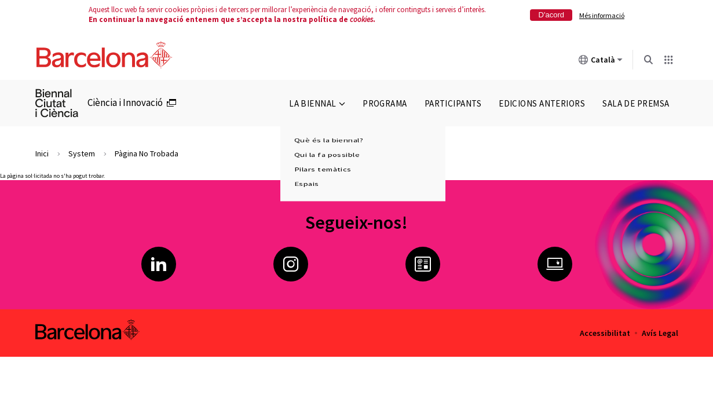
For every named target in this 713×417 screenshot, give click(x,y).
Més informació (601, 15)
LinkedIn (158, 264)
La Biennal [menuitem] (317, 103)
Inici (42, 153)
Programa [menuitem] (385, 103)
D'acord (551, 14)
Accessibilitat (605, 333)
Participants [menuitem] (453, 103)
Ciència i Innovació (125, 102)
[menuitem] (61, 103)
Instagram (290, 264)
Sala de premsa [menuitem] (635, 103)
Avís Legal (660, 333)
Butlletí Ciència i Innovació (422, 264)
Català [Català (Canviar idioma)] (600, 62)
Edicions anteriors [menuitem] (542, 103)
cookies (361, 19)
